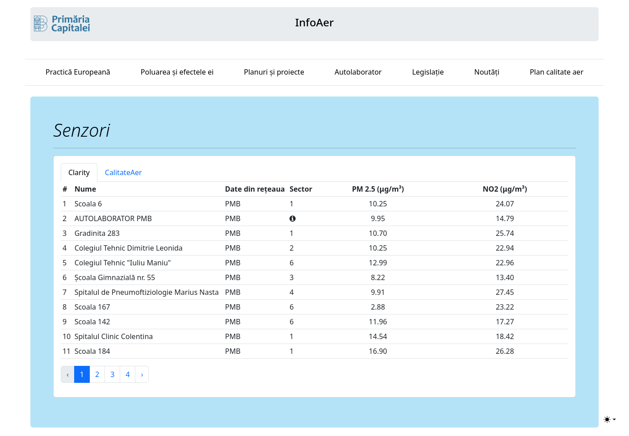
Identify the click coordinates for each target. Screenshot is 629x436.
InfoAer (314, 22)
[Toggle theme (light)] (610, 419)
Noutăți (486, 72)
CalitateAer (123, 172)
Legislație (428, 72)
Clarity (79, 172)
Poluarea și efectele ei (177, 72)
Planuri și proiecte (274, 72)
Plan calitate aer (556, 72)
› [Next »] (142, 374)
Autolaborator (358, 72)
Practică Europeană (78, 72)
